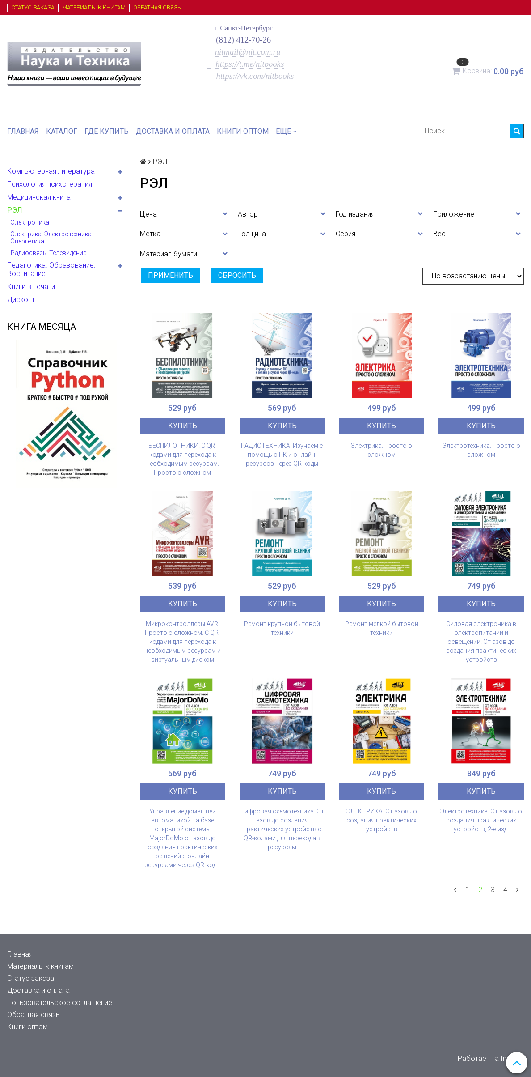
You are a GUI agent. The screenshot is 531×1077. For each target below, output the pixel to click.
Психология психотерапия (49, 184)
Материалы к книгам (94, 7)
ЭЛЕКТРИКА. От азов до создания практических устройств (381, 820)
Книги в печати (31, 286)
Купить (182, 425)
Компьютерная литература (51, 171)
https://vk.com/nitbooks (256, 76)
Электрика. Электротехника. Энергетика (52, 237)
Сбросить (237, 275)
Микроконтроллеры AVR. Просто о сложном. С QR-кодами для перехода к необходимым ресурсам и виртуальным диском (182, 641)
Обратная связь (157, 7)
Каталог (61, 131)
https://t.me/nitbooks (243, 63)
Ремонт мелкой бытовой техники (381, 628)
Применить (170, 275)
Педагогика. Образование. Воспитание (51, 269)
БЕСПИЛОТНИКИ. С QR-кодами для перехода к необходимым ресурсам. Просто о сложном (182, 459)
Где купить (106, 131)
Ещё (286, 131)
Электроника (30, 222)
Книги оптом (243, 131)
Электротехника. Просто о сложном (481, 450)
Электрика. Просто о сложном (381, 450)
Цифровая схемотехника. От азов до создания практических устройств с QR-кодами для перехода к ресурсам (282, 829)
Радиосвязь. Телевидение (48, 252)
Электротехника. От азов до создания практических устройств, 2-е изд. (481, 820)
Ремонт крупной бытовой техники (282, 628)
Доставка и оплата (173, 131)
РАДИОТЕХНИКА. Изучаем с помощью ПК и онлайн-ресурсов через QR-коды (282, 454)
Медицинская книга (39, 197)
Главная (23, 131)
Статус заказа (33, 7)
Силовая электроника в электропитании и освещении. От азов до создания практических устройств (481, 641)
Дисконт (21, 299)
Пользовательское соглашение (59, 1002)
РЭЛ (14, 210)
